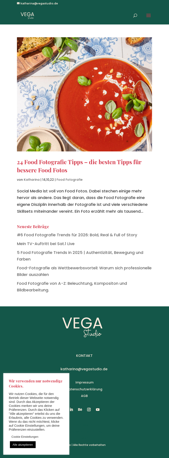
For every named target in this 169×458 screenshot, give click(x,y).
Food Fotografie (70, 179)
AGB (84, 396)
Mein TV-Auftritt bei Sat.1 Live (46, 243)
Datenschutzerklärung (84, 389)
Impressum (84, 382)
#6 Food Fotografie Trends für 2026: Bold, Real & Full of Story (77, 235)
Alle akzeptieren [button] (23, 444)
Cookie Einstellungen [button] (24, 436)
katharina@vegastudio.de (84, 369)
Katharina (32, 179)
